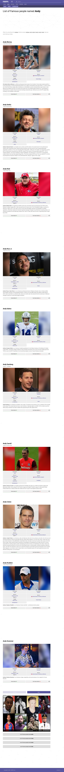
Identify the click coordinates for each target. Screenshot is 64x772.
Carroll (38, 473)
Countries (21, 4)
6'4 (16, 481)
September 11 (13, 281)
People (5, 4)
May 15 (13, 74)
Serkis (38, 134)
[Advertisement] (32, 20)
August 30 (14, 595)
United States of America (37, 202)
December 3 (13, 673)
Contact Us (58, 770)
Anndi (39, 32)
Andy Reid (6, 169)
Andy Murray (7, 42)
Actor (15, 144)
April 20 (13, 137)
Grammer (38, 670)
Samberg (38, 394)
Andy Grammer (8, 641)
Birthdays (12, 4)
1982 (17, 595)
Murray (38, 71)
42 (15, 674)
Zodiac (17, 4)
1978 (17, 397)
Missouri (44, 534)
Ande (43, 32)
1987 (16, 74)
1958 (17, 201)
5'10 (16, 402)
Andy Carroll (7, 443)
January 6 (13, 476)
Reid (38, 198)
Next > (39, 692)
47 (15, 398)
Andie (33, 32)
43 (15, 597)
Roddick (38, 592)
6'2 (16, 79)
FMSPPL (6, 2)
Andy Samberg (8, 364)
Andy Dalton (7, 309)
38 (15, 76)
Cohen (38, 530)
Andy (15, 71)
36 (15, 283)
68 (15, 203)
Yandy (36, 32)
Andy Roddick (8, 563)
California (44, 202)
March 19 (13, 201)
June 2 (13, 534)
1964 (16, 137)
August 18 (14, 397)
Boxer (38, 285)
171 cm (14, 142)
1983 (17, 673)
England (42, 138)
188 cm (14, 79)
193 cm (14, 481)
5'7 (16, 142)
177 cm (13, 402)
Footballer (39, 480)
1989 (18, 281)
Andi (31, 32)
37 (15, 477)
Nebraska (44, 596)
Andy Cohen (7, 502)
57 (15, 535)
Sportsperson (14, 81)
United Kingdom (37, 75)
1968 (16, 534)
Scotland (42, 75)
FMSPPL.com (13, 770)
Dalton (38, 337)
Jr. (38, 278)
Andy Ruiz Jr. (7, 249)
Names (8, 4)
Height (25, 4)
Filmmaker (39, 141)
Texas (44, 341)
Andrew (16, 32)
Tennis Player (38, 78)
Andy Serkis (7, 105)
